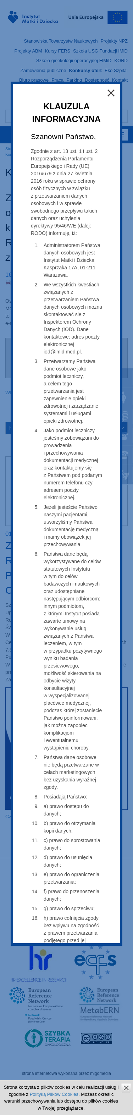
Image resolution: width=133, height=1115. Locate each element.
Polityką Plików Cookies (54, 1094)
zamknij (126, 1087)
